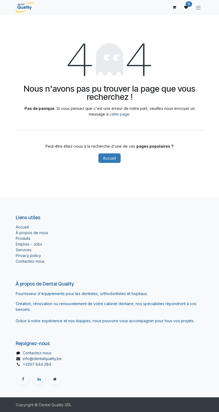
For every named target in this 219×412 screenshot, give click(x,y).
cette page (119, 114)
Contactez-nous (30, 261)
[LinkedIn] (39, 379)
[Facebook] (23, 379)
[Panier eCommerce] (174, 7)
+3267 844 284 (37, 364)
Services (24, 249)
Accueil (109, 158)
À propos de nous (32, 232)
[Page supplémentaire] (54, 379)
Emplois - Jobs (29, 244)
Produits (23, 238)
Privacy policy (28, 255)
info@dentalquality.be (42, 358)
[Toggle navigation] (198, 7)
